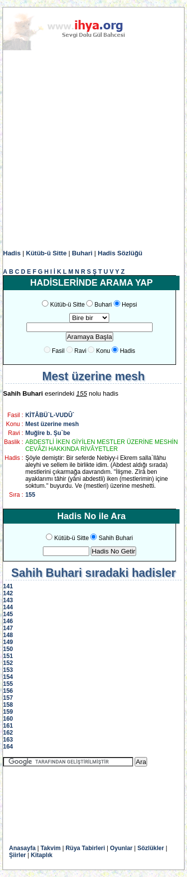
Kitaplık (41, 855)
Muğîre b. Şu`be (47, 433)
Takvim (50, 848)
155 (30, 494)
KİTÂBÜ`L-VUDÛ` (50, 415)
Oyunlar (121, 848)
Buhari (82, 253)
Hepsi (129, 304)
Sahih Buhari (116, 538)
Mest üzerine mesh (52, 424)
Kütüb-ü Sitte (46, 253)
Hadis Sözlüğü (120, 253)
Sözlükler (151, 848)
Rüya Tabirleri (85, 848)
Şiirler (17, 855)
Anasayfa (22, 848)
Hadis (11, 253)
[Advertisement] (93, 150)
